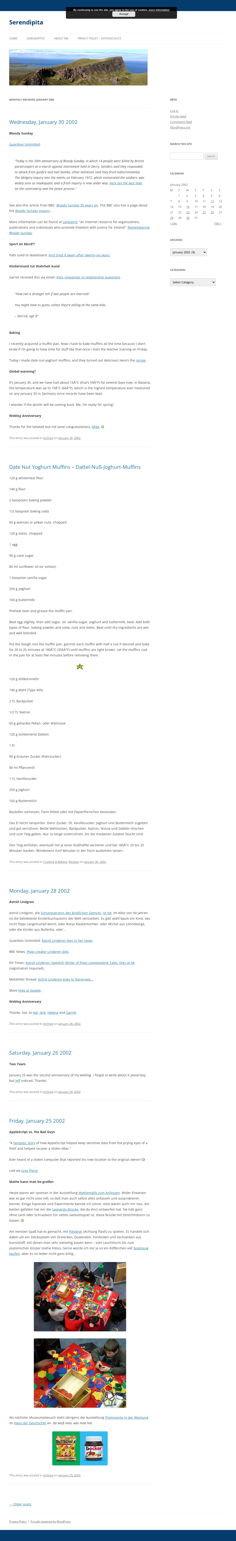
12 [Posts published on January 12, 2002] (212, 201)
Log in (174, 111)
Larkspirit (70, 222)
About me (61, 38)
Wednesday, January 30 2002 (43, 121)
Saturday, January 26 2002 (40, 1052)
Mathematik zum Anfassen (99, 1193)
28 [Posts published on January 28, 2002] (171, 218)
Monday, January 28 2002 (39, 890)
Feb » (217, 223)
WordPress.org (180, 127)
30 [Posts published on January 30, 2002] (187, 218)
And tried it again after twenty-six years (79, 255)
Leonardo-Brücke (65, 1209)
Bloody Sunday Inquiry (32, 211)
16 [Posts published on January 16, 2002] (187, 207)
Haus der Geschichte (30, 1423)
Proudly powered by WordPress (51, 1521)
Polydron (76, 1231)
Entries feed (178, 116)
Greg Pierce (29, 1170)
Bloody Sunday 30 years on (77, 205)
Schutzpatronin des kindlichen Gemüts (71, 913)
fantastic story (24, 1143)
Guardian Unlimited (24, 144)
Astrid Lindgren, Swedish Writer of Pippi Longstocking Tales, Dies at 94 (80, 963)
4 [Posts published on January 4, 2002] (203, 196)
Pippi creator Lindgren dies (48, 951)
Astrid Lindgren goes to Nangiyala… (65, 979)
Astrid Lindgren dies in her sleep (67, 940)
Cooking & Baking (55, 862)
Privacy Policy (18, 1521)
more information (159, 10)
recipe (141, 360)
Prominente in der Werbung (126, 1417)
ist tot (107, 913)
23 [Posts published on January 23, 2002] (187, 212)
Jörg (43, 1012)
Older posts (20, 1504)
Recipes (73, 862)
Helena (52, 1012)
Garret (71, 1012)
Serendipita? (36, 38)
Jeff (17, 1080)
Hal (35, 1012)
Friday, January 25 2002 (37, 1120)
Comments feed (181, 122)
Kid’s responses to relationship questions (88, 277)
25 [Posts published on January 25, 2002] (204, 212)
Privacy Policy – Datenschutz (99, 38)
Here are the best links (125, 183)
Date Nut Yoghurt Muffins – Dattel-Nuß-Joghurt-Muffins (75, 466)
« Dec (173, 223)
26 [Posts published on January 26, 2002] (212, 212)
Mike (95, 427)
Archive (48, 438)
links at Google (29, 990)
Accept (123, 14)
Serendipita (26, 22)
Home (13, 38)
